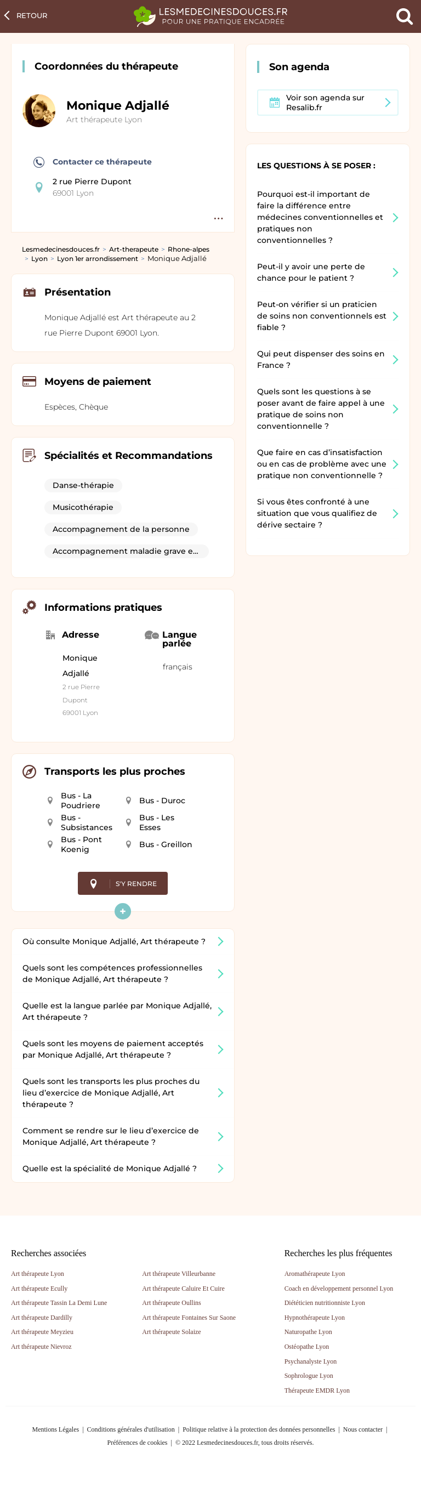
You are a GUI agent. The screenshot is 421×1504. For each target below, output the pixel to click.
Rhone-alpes (188, 249)
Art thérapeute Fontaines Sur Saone (189, 1317)
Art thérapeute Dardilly (41, 1317)
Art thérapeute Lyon (104, 119)
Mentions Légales (55, 1429)
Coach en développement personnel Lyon (339, 1288)
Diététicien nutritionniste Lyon (325, 1303)
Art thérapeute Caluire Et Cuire (183, 1288)
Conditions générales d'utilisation (131, 1429)
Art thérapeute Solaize (171, 1332)
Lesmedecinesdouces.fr (61, 249)
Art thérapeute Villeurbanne (178, 1274)
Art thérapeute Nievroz (41, 1346)
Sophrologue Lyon (309, 1376)
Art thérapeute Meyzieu (42, 1332)
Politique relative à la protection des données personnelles (259, 1429)
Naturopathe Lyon (308, 1332)
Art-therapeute (133, 249)
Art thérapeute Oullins (171, 1303)
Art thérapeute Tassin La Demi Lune (59, 1303)
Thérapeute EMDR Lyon (317, 1390)
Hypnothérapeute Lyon (315, 1317)
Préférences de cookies (137, 1442)
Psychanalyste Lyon (311, 1361)
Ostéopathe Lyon (307, 1346)
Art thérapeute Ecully (39, 1288)
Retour (31, 15)
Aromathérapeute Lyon (315, 1274)
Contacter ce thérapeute (92, 162)
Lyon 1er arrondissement (97, 258)
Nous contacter (363, 1429)
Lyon (39, 258)
